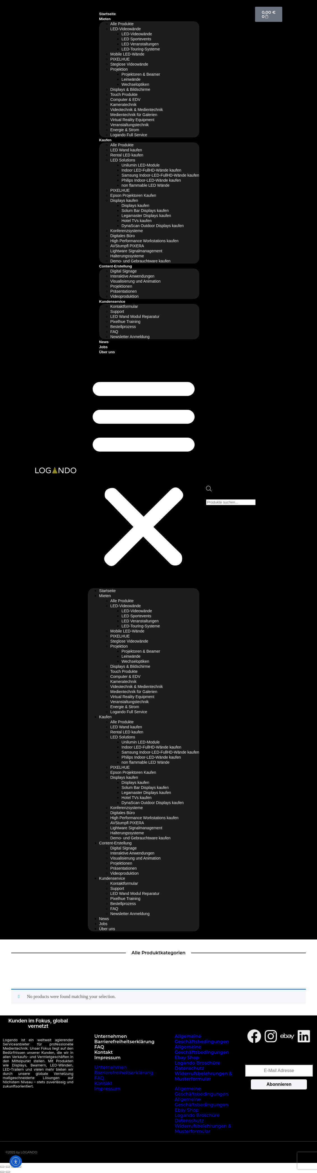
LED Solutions (122, 160)
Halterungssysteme (127, 256)
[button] (143, 471)
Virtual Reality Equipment (132, 119)
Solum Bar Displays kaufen (145, 210)
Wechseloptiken (135, 84)
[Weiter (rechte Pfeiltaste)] (8, 1172)
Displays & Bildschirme (130, 89)
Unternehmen (110, 1036)
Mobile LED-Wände (127, 54)
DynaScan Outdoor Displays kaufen (153, 225)
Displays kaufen (124, 200)
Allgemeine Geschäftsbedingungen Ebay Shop (202, 1052)
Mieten (105, 19)
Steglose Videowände (129, 64)
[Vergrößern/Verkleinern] (2, 1167)
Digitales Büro (122, 236)
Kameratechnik (123, 104)
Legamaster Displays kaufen (146, 215)
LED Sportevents (136, 39)
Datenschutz (189, 1068)
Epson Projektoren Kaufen (133, 195)
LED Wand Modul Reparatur (134, 316)
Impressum (107, 1057)
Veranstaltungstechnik (129, 125)
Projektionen (121, 286)
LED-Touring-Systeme (141, 49)
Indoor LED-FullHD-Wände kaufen (151, 170)
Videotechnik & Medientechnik (136, 109)
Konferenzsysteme (126, 230)
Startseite (107, 14)
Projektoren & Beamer (141, 74)
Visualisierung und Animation (135, 281)
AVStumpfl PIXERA (127, 246)
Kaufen (105, 140)
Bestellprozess (123, 326)
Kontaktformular (124, 306)
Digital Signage (123, 271)
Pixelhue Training (125, 321)
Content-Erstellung (115, 266)
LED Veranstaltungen (140, 44)
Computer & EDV (125, 99)
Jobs (103, 347)
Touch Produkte (124, 94)
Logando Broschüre (197, 1063)
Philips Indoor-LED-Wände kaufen (151, 180)
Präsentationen (123, 291)
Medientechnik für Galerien (133, 114)
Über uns (107, 352)
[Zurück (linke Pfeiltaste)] (2, 1172)
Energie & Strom (124, 130)
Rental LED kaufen (127, 155)
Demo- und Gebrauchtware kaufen (140, 261)
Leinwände (131, 79)
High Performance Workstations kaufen (144, 241)
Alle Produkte (122, 24)
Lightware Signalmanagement (136, 251)
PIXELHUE (120, 59)
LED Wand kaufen (126, 150)
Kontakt (103, 1052)
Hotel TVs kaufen (137, 220)
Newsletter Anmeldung (130, 336)
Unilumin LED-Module (141, 165)
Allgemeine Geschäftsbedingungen (202, 1039)
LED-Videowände (125, 29)
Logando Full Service (128, 135)
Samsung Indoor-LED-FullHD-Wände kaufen (160, 175)
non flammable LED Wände (146, 185)
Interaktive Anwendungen (132, 276)
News (104, 342)
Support (117, 311)
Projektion (119, 69)
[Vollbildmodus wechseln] (8, 1167)
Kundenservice (112, 301)
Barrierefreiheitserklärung (124, 1041)
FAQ (114, 331)
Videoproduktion (124, 296)
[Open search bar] (209, 490)
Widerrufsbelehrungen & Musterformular (203, 1076)
